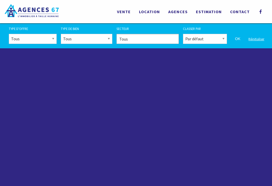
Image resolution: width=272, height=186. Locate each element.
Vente (124, 11)
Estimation (209, 11)
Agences (178, 11)
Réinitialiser (256, 39)
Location (149, 11)
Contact (240, 11)
